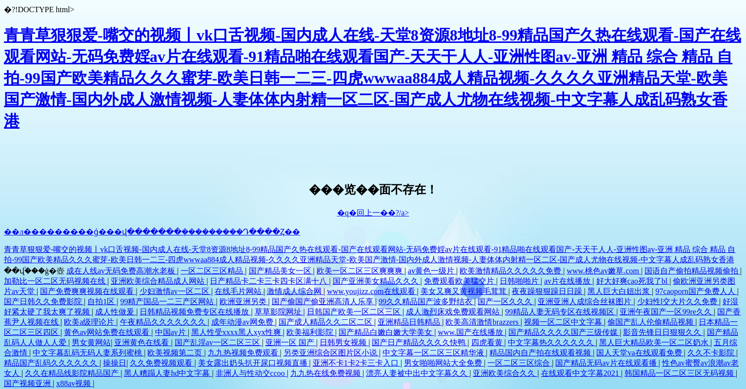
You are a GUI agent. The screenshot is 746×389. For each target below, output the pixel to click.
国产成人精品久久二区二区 (326, 322)
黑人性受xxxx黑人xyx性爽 (237, 332)
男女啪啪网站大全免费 (444, 363)
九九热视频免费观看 (244, 353)
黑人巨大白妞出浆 (619, 291)
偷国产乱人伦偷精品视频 (651, 322)
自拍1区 (102, 301)
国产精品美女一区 (281, 271)
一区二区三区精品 (213, 271)
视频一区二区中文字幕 (564, 322)
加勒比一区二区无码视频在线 (55, 281)
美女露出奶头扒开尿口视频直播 (253, 363)
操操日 (114, 363)
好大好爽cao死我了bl (633, 281)
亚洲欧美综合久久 (505, 373)
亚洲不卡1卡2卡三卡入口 (357, 363)
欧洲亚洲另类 (244, 301)
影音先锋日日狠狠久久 (663, 332)
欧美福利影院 (310, 332)
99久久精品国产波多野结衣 (426, 301)
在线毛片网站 (239, 291)
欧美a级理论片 (90, 322)
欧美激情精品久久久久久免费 (511, 271)
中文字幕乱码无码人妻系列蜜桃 (88, 353)
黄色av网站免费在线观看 (107, 332)
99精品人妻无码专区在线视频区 (560, 312)
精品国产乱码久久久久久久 (52, 363)
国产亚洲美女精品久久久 (377, 281)
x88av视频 (74, 383)
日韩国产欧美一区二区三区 (355, 312)
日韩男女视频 (344, 342)
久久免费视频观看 (162, 363)
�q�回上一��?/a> (373, 213)
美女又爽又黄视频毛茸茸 (464, 291)
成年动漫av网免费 (243, 322)
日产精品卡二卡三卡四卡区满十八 (269, 281)
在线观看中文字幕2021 (581, 373)
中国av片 (171, 332)
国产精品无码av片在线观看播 (606, 363)
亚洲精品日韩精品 (410, 322)
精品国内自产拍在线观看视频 (541, 353)
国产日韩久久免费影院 (44, 301)
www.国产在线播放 (471, 332)
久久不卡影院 (711, 353)
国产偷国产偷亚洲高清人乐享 (323, 301)
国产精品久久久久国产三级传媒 (564, 332)
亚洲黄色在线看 (142, 342)
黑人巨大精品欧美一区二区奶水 (654, 342)
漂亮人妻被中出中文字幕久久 (417, 373)
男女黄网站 (91, 342)
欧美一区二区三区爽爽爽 (360, 271)
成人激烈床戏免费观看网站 (454, 312)
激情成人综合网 (295, 291)
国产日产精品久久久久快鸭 (419, 342)
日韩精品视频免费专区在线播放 (195, 312)
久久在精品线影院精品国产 (73, 373)
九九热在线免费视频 (326, 373)
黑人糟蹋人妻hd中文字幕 (168, 373)
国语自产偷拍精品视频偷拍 (692, 271)
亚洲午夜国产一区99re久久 (666, 312)
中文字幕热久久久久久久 (552, 342)
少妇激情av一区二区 (175, 291)
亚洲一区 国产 (290, 342)
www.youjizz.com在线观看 (372, 291)
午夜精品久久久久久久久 (164, 322)
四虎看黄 (487, 342)
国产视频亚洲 (28, 383)
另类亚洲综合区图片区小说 (331, 353)
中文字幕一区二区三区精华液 (434, 353)
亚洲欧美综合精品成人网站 (158, 281)
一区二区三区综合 (519, 363)
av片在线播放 (568, 281)
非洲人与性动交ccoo (251, 373)
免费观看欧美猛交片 (460, 281)
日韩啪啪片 (520, 281)
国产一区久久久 (506, 301)
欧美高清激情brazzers (482, 322)
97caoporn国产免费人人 (696, 291)
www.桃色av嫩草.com (603, 271)
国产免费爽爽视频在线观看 (88, 291)
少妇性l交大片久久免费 (678, 301)
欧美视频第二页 (175, 353)
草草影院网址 (279, 312)
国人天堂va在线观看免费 (640, 353)
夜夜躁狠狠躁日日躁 (548, 291)
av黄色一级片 (432, 271)
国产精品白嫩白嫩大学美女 (386, 332)
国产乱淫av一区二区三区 (218, 342)
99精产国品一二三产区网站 (168, 301)
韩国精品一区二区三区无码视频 (680, 373)
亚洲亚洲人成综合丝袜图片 (585, 301)
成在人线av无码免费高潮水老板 (121, 271)
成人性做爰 (115, 312)
